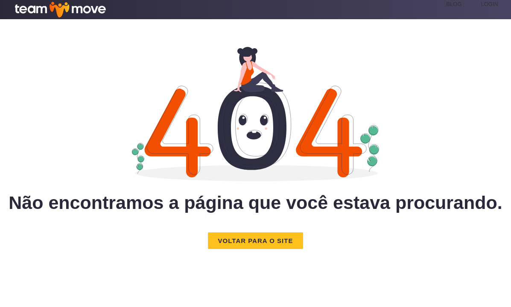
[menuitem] (463, 4)
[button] (256, 240)
